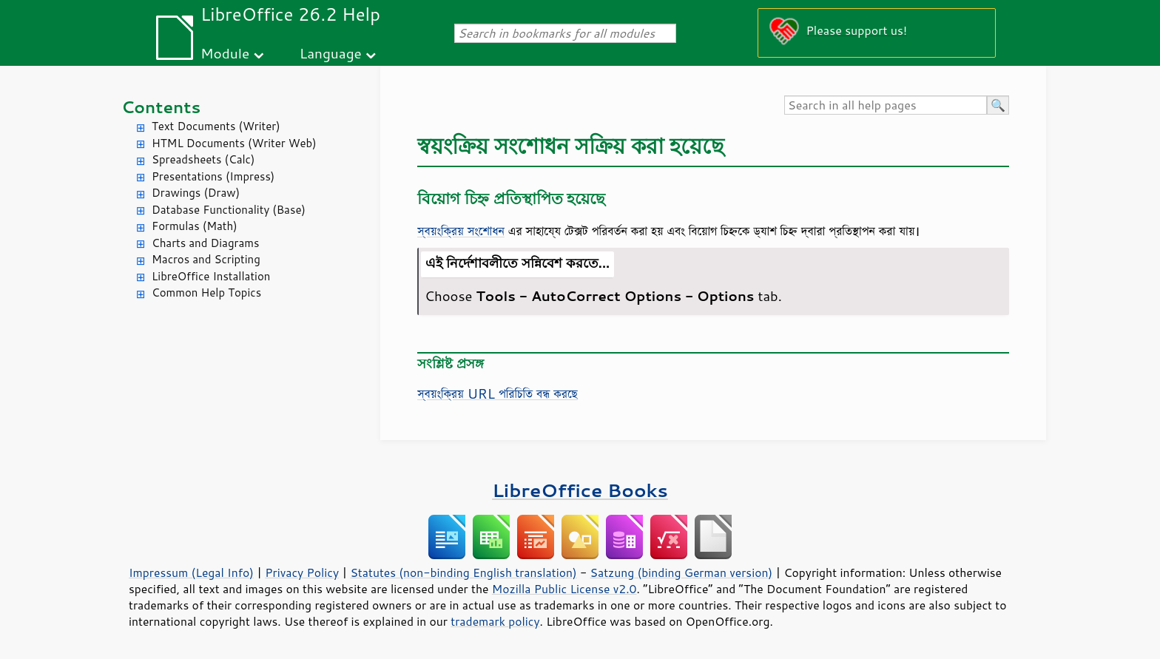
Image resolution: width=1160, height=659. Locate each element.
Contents (160, 106)
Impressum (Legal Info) (191, 572)
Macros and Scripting (206, 259)
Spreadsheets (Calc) (203, 159)
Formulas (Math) (194, 226)
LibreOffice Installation (211, 276)
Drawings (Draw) (196, 192)
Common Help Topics (206, 292)
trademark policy (495, 621)
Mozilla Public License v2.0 (564, 589)
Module (224, 53)
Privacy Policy (302, 572)
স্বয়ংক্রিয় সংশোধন (461, 230)
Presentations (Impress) (213, 176)
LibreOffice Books (580, 490)
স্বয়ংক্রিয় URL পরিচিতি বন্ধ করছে (497, 393)
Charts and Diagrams (205, 243)
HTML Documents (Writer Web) (234, 143)
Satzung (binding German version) (681, 572)
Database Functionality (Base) (229, 209)
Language (331, 53)
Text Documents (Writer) (216, 126)
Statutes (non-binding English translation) (463, 572)
